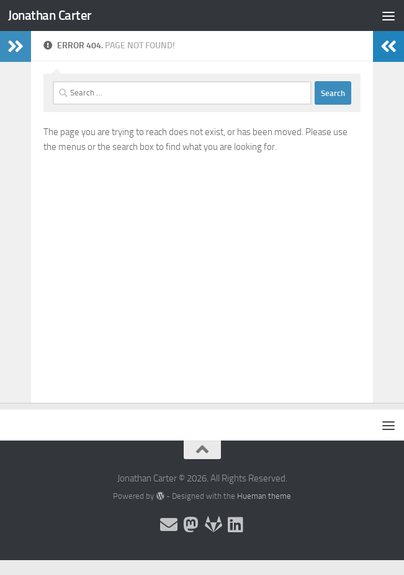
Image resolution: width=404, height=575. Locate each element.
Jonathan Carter (50, 15)
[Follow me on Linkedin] (236, 524)
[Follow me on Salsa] (213, 524)
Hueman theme (264, 496)
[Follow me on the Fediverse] (191, 524)
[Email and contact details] (168, 524)
